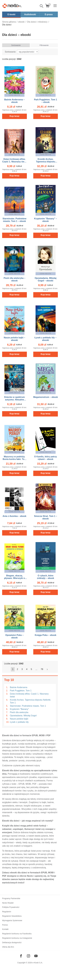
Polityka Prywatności (10, 907)
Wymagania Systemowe (12, 920)
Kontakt (5, 929)
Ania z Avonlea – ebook (14, 516)
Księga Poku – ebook (45, 635)
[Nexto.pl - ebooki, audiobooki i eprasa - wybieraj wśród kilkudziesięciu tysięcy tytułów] (12, 6)
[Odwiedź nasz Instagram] (28, 956)
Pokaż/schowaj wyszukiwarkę (41, 6)
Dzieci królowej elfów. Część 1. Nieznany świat (29, 695)
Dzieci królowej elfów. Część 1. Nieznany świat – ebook (14, 161)
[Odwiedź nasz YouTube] (36, 956)
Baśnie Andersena (18, 687)
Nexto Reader (8, 903)
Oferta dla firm (8, 947)
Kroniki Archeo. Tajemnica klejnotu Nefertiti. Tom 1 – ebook (46, 161)
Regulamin (6, 912)
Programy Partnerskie (11, 898)
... (36, 669)
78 (42, 669)
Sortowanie (16, 45)
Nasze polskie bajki (19, 719)
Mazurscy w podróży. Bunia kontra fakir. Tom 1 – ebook (14, 459)
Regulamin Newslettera (12, 916)
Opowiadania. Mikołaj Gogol (23, 715)
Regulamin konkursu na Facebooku (17, 934)
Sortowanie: (10, 52)
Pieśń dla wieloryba (19, 712)
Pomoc (5, 925)
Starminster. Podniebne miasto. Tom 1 (28, 706)
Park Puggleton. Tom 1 (21, 690)
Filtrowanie (44, 45)
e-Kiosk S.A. (37, 963)
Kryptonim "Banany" (19, 709)
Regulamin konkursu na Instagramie (17, 938)
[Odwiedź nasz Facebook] (21, 956)
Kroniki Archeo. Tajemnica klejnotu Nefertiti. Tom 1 (30, 701)
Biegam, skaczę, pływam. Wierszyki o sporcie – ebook (14, 578)
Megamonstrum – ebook (45, 397)
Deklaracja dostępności (12, 942)
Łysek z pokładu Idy (19, 722)
